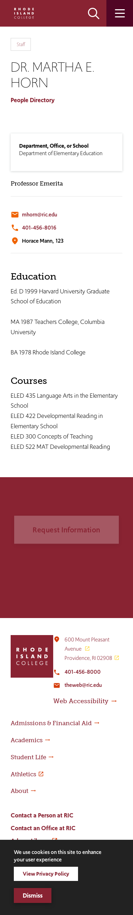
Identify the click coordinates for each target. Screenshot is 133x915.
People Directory (33, 100)
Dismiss (33, 895)
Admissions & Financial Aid (51, 723)
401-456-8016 (39, 227)
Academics (27, 740)
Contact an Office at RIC (43, 828)
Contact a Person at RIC (42, 815)
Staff (21, 44)
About (19, 790)
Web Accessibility (81, 701)
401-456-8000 (83, 672)
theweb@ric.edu (83, 685)
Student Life (28, 757)
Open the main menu (119, 13)
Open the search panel (93, 13)
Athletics (23, 774)
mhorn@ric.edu (39, 214)
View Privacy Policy (46, 873)
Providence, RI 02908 (88, 658)
